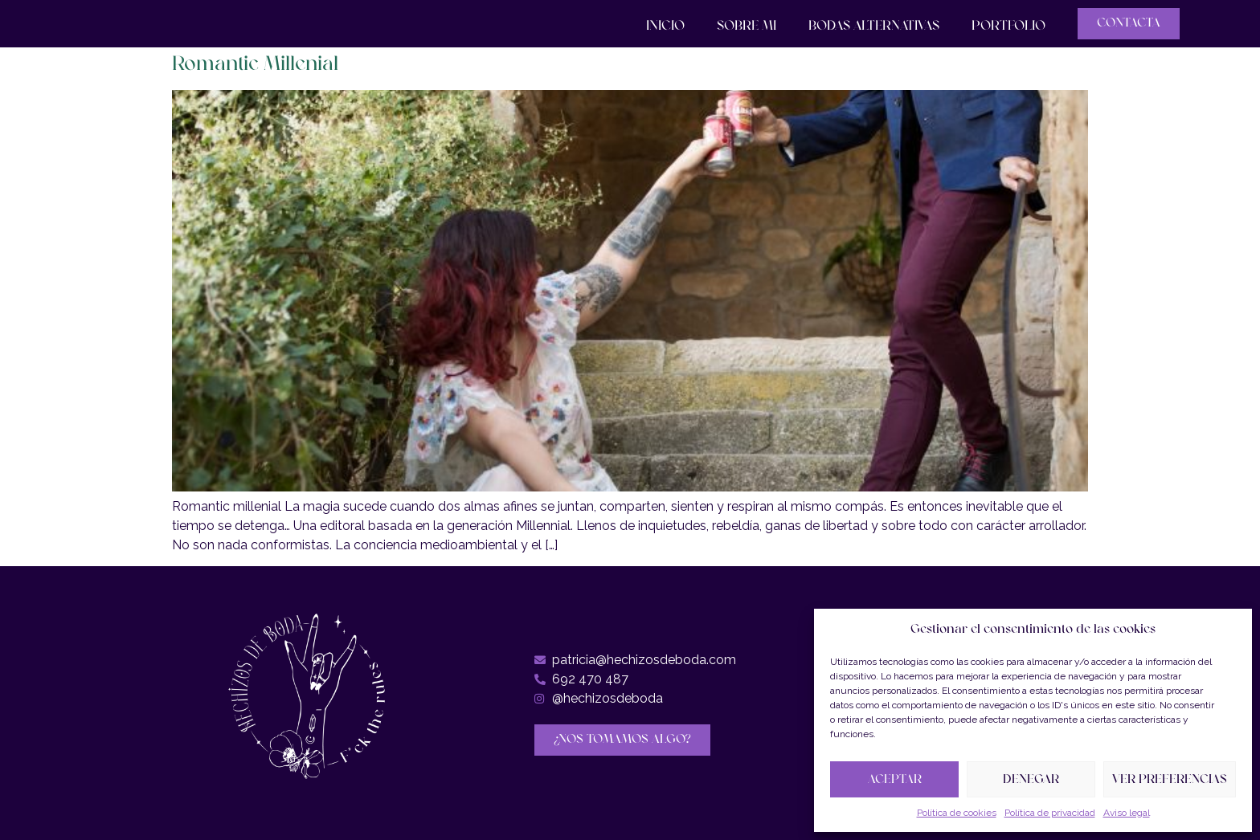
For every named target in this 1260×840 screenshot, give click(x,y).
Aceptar (895, 779)
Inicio (665, 26)
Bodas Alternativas (873, 26)
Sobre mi (746, 26)
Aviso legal (1126, 812)
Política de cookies (956, 812)
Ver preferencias (1169, 779)
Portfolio (1008, 26)
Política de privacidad (1049, 812)
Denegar (1031, 779)
